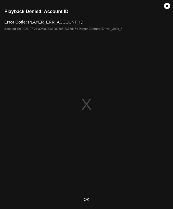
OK (86, 199)
